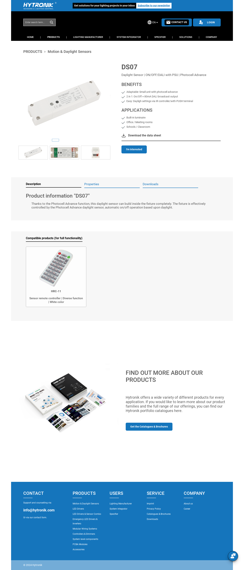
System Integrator (118, 509)
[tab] (53, 184)
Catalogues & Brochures (159, 514)
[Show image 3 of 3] (73, 140)
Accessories (78, 549)
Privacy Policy (154, 509)
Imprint (150, 503)
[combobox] (35, 22)
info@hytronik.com (39, 510)
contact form (39, 517)
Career (187, 509)
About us (188, 503)
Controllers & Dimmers (84, 534)
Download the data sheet (144, 135)
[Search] (52, 22)
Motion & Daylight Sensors (86, 503)
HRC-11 (56, 291)
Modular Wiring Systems (85, 528)
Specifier (114, 514)
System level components (85, 539)
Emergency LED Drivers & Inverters (85, 521)
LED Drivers (78, 509)
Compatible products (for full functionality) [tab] (54, 238)
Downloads (152, 519)
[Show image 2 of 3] (64, 140)
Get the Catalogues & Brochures (149, 426)
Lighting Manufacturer (121, 503)
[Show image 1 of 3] (55, 140)
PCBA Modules (80, 544)
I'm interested (134, 149)
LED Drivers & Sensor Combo (87, 514)
